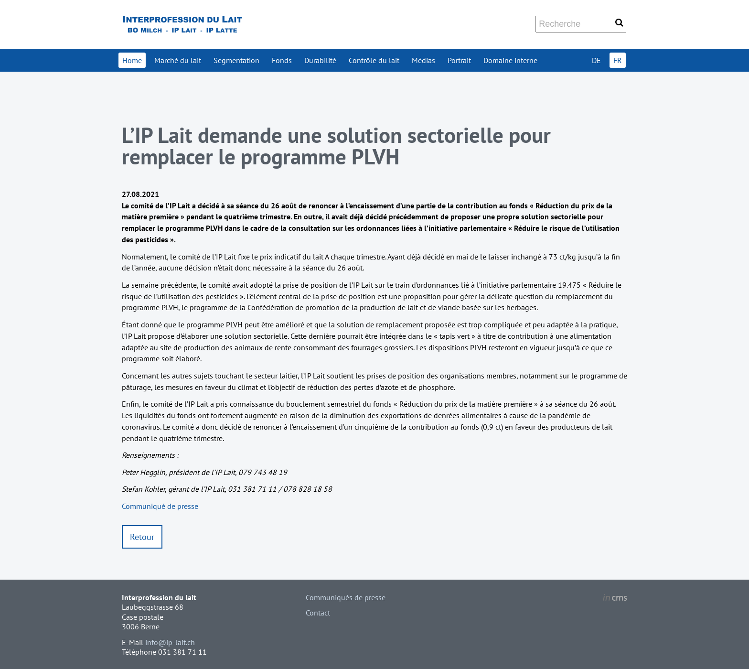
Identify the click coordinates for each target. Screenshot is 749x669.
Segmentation (236, 60)
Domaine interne (510, 60)
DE (596, 60)
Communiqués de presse (345, 597)
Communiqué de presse (160, 506)
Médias (423, 60)
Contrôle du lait (374, 60)
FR (617, 60)
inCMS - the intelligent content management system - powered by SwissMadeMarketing (615, 599)
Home (132, 60)
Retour (142, 536)
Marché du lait (177, 60)
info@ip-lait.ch (170, 642)
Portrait (459, 60)
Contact (318, 612)
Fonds (282, 60)
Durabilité (320, 60)
